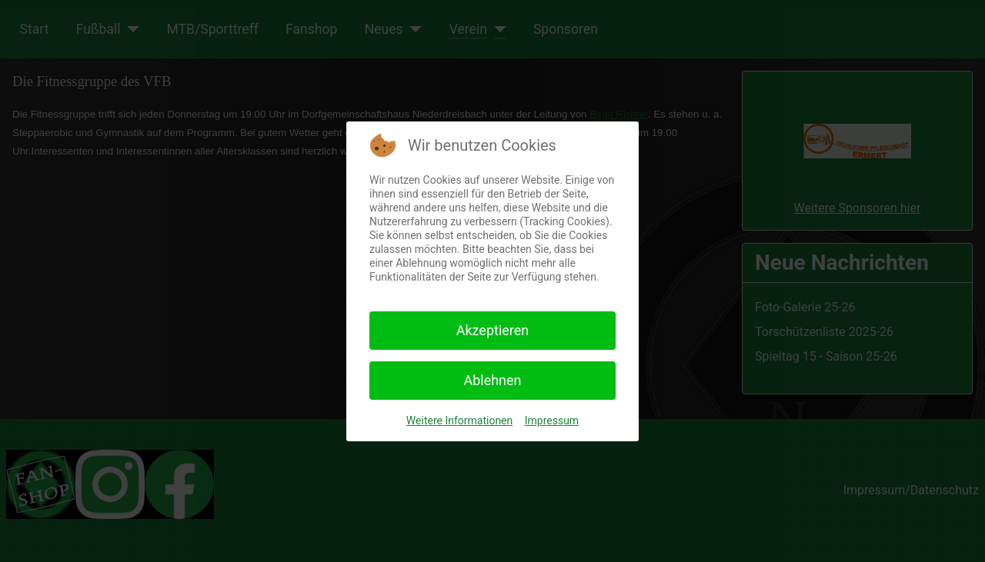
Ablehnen (492, 380)
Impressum (552, 420)
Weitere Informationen (459, 420)
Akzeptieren (492, 330)
